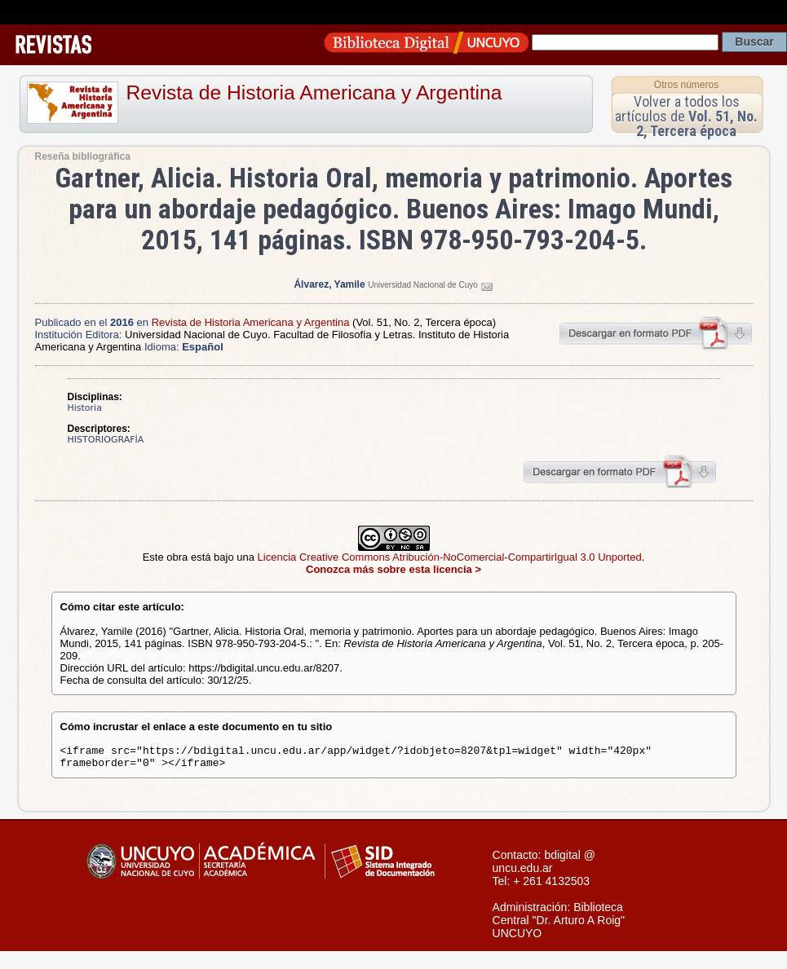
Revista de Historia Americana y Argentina (314, 92)
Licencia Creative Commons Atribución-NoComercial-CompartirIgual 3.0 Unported (450, 557)
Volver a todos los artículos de (686, 116)
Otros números (686, 84)
